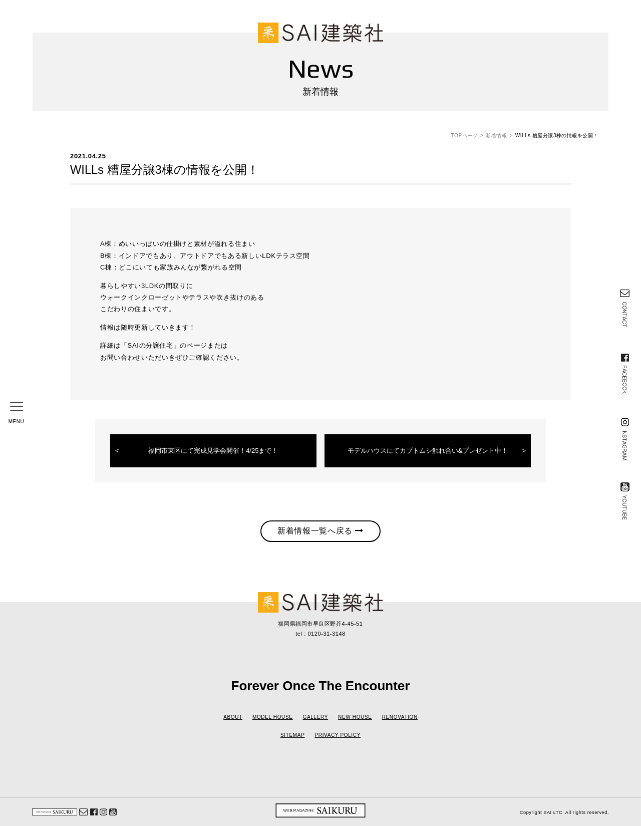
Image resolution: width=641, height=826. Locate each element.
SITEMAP (292, 735)
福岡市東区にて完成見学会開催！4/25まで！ (213, 450)
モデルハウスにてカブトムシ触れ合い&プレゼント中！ (428, 450)
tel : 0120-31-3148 (320, 634)
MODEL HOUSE (272, 717)
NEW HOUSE (355, 717)
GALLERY (316, 717)
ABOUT (232, 717)
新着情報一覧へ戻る (320, 530)
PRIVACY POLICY (337, 735)
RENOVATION (400, 717)
